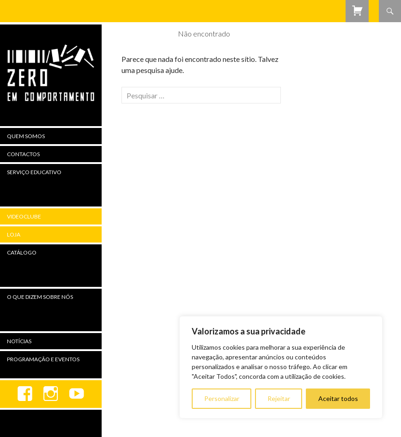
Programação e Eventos (43, 359)
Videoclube (24, 216)
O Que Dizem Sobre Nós (40, 296)
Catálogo (21, 252)
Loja (13, 234)
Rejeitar (278, 398)
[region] (281, 367)
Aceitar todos (338, 398)
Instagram (51, 394)
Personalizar (221, 398)
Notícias (19, 341)
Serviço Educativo (34, 172)
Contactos (23, 154)
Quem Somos (26, 136)
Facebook (25, 394)
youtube (77, 394)
